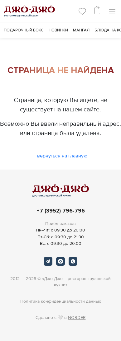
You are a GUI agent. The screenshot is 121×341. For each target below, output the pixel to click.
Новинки (58, 30)
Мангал (81, 30)
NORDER (77, 317)
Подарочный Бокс (24, 30)
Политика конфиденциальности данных (60, 301)
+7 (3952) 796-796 (60, 211)
